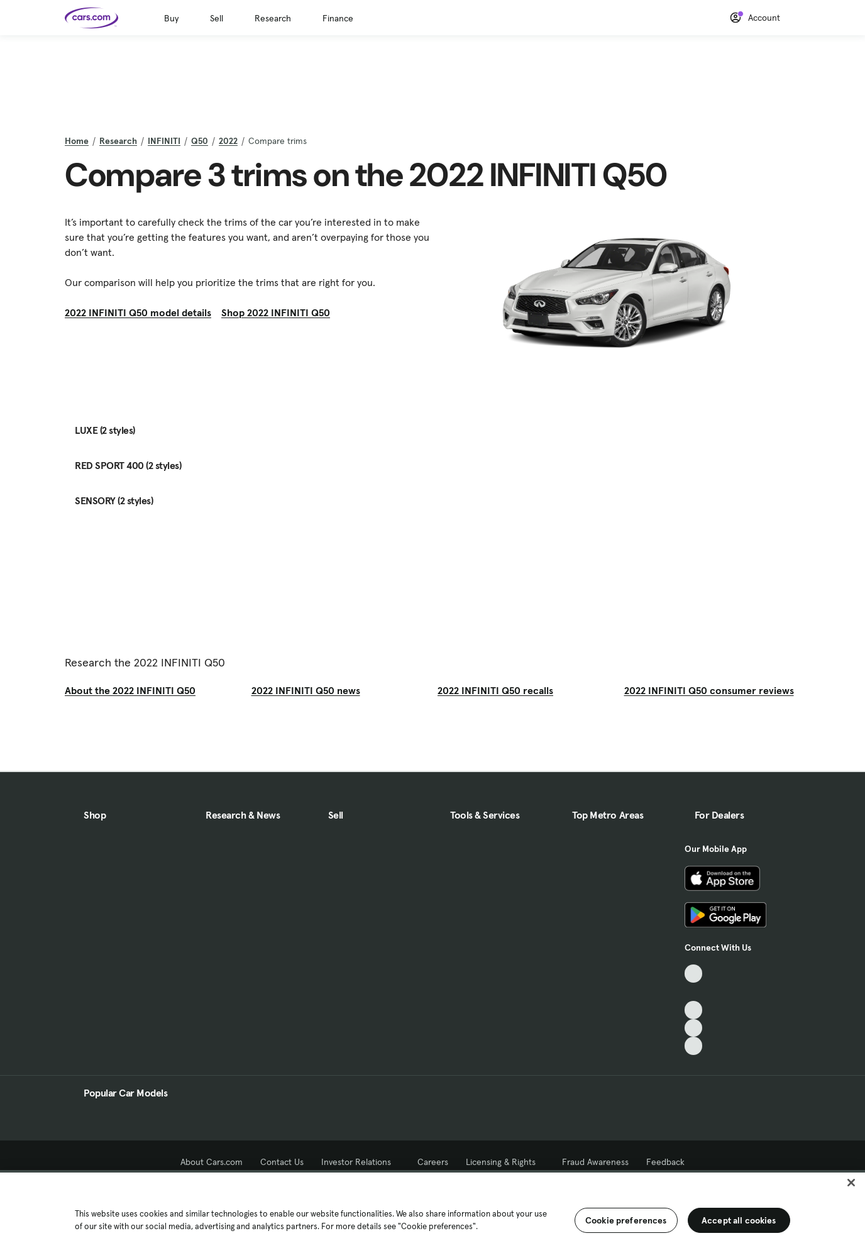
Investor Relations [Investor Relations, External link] (360, 1162)
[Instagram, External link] (694, 1028)
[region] (432, 1209)
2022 (228, 140)
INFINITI (164, 140)
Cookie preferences (626, 1220)
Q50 (199, 140)
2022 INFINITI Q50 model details (138, 312)
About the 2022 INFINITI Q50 (130, 690)
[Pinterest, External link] (694, 1046)
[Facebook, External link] (694, 992)
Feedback (665, 1162)
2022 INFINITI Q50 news (305, 690)
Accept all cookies (739, 1220)
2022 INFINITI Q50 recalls (495, 690)
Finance (337, 18)
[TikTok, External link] (694, 973)
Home (77, 140)
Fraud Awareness (595, 1162)
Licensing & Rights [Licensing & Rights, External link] (505, 1162)
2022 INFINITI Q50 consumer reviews (709, 690)
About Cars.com (211, 1162)
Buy (171, 18)
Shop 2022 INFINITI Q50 (275, 312)
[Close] (851, 1182)
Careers (432, 1162)
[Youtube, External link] (694, 1010)
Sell (216, 18)
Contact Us (282, 1162)
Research (273, 18)
